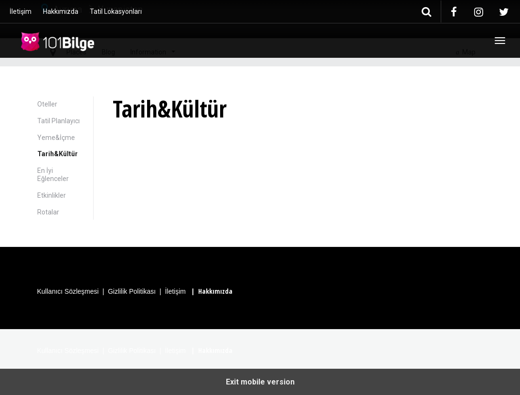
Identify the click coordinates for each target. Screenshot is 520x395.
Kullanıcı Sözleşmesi (68, 291)
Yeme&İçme (56, 137)
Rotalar (48, 212)
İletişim (21, 11)
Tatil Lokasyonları (116, 11)
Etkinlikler (51, 195)
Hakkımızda (60, 11)
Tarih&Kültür (57, 154)
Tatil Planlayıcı (58, 121)
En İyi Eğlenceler (53, 174)
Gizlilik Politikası (132, 291)
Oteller (47, 104)
